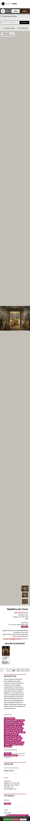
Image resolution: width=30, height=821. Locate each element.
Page (15, 11)
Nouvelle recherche (18, 19)
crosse (7, 742)
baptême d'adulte (16, 738)
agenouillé (14, 734)
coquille (14, 744)
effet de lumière (9, 722)
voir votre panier (23, 28)
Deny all (16, 819)
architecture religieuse (11, 720)
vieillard (20, 728)
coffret (13, 742)
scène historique (9, 718)
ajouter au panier (9, 28)
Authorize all (8, 819)
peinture (24, 627)
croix (20, 744)
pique (19, 730)
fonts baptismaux (9, 740)
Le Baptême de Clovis (6, 657)
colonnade (19, 722)
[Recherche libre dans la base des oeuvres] (10, 22)
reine (18, 736)
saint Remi (8, 746)
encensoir (20, 742)
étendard (7, 730)
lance (14, 730)
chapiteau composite (17, 724)
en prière (7, 736)
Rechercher (24, 22)
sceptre (7, 734)
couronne (21, 732)
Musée (25, 11)
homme (19, 726)
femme (7, 728)
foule (6, 726)
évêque (7, 738)
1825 (14, 789)
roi (13, 736)
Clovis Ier (7, 753)
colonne (7, 724)
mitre (18, 740)
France (12, 787)
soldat (12, 726)
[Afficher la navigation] (3, 11)
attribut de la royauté (10, 732)
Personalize (23, 819)
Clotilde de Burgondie (10, 755)
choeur (22, 720)
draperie (7, 744)
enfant (13, 728)
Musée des (12, 639)
